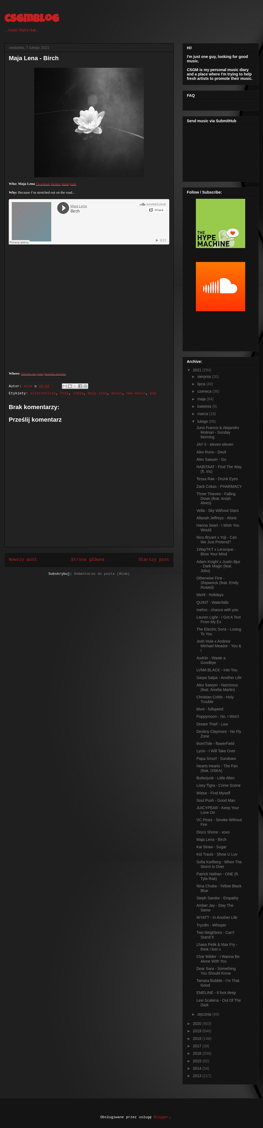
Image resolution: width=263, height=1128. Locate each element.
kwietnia (204, 406)
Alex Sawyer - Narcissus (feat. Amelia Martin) (217, 687)
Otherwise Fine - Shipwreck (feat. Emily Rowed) (217, 583)
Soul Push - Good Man (215, 800)
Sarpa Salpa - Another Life (218, 677)
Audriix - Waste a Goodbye (210, 660)
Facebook (43, 184)
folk (64, 393)
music (117, 393)
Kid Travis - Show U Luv (216, 854)
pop (153, 393)
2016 (197, 1053)
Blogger (161, 1117)
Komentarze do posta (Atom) (102, 574)
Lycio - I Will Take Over (215, 751)
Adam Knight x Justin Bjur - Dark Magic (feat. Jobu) (218, 566)
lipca (201, 384)
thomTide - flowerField (215, 743)
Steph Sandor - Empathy (217, 898)
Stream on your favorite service (43, 373)
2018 (197, 1038)
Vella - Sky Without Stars (217, 510)
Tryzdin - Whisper (211, 925)
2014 (197, 1068)
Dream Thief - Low (212, 724)
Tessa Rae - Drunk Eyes (217, 479)
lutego (203, 421)
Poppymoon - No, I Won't (217, 716)
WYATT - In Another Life (216, 917)
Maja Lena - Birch (211, 839)
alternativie (43, 393)
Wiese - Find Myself (213, 793)
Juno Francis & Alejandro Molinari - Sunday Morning (217, 432)
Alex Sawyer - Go (211, 459)
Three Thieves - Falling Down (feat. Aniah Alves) (216, 498)
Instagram (69, 184)
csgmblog (31, 19)
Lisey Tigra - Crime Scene (218, 785)
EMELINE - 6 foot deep (216, 992)
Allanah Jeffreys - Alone (216, 518)
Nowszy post (23, 559)
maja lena (97, 393)
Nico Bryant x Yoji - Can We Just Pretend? (216, 539)
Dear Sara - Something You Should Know (216, 970)
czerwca (204, 391)
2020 (197, 1023)
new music (135, 393)
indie (78, 393)
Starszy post (154, 559)
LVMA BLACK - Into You (216, 670)
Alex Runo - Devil (211, 452)
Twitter (56, 184)
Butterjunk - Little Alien (215, 778)
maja (202, 399)
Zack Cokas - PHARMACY (219, 486)
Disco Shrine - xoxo (213, 832)
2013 (197, 1076)
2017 (197, 1046)
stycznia (204, 1014)
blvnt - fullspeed (209, 709)
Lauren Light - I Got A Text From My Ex (218, 619)
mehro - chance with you (217, 610)
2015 (197, 1061)
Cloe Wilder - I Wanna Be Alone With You (217, 958)
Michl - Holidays (210, 595)
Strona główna (87, 559)
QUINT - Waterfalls (212, 602)
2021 (197, 370)
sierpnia (204, 376)
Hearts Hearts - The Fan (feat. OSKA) (217, 768)
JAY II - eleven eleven (214, 444)
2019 (197, 1031)
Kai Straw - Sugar (211, 847)
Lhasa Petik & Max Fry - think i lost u (216, 946)
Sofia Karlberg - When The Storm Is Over (219, 864)
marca (203, 414)
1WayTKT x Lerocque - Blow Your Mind (216, 551)
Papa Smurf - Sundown (216, 758)
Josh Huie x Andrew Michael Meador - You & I (218, 646)
